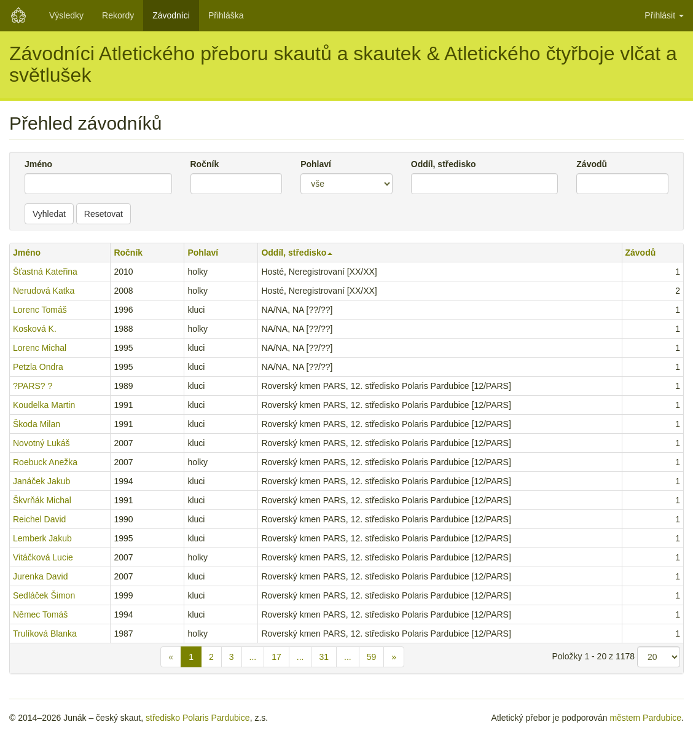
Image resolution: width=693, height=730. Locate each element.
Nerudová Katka (43, 291)
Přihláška (226, 15)
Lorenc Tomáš (40, 310)
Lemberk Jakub (42, 538)
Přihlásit (664, 15)
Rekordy (118, 15)
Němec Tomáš (40, 614)
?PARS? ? (32, 386)
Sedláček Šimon (44, 595)
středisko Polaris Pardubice (198, 718)
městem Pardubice (645, 718)
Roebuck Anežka (45, 462)
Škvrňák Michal (42, 500)
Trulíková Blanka (45, 633)
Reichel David (39, 519)
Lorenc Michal (39, 348)
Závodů (591, 164)
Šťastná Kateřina (45, 272)
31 (324, 657)
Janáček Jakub (41, 481)
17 (276, 657)
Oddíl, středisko (443, 164)
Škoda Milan (36, 424)
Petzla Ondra (38, 367)
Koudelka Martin (44, 405)
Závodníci (171, 15)
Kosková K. (35, 329)
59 (372, 657)
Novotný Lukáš (41, 443)
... (253, 657)
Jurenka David (40, 576)
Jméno (38, 164)
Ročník (204, 164)
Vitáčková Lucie (43, 557)
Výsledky (66, 15)
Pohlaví (315, 164)
